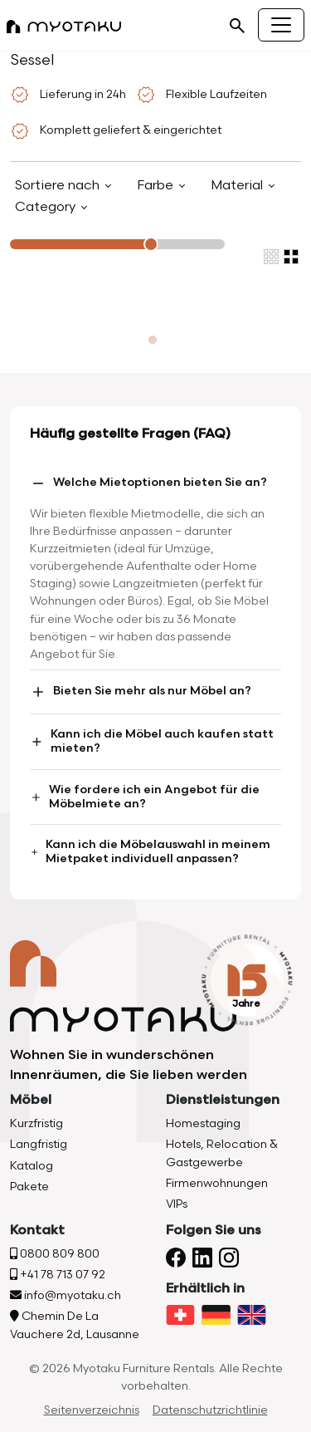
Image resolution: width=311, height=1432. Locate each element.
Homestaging (203, 1123)
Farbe (157, 186)
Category (47, 207)
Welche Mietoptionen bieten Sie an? (148, 483)
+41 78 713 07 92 (57, 1275)
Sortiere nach (59, 186)
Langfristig (38, 1144)
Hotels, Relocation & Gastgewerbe (222, 1153)
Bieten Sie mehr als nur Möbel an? (140, 692)
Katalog (31, 1166)
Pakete (29, 1186)
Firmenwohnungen (217, 1183)
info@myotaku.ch (65, 1295)
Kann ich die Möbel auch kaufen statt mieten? (152, 741)
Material (238, 186)
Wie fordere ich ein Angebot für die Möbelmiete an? (145, 796)
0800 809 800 (55, 1254)
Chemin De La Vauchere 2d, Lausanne (74, 1325)
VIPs (176, 1204)
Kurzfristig (36, 1123)
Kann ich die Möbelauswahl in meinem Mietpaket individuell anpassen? (150, 851)
